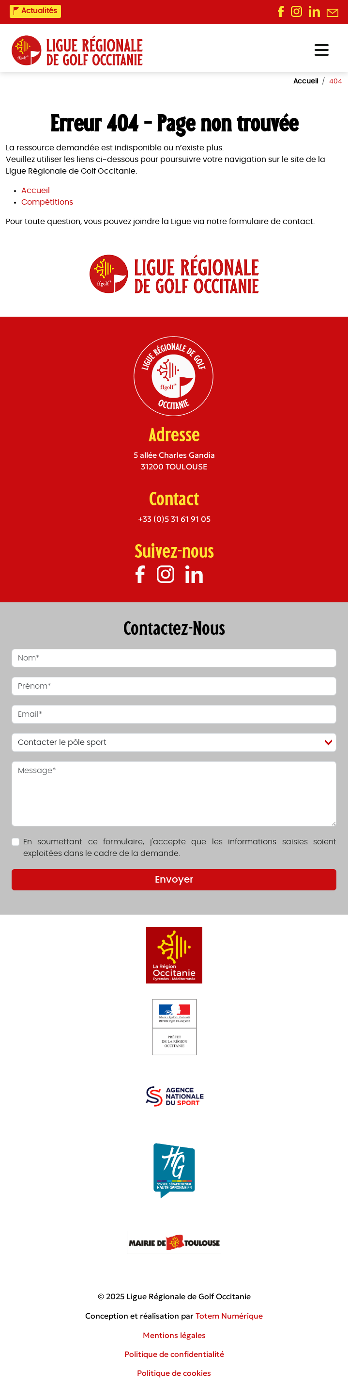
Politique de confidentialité (174, 1354)
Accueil (35, 190)
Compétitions (47, 202)
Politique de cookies (174, 1373)
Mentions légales (174, 1335)
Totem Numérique (229, 1316)
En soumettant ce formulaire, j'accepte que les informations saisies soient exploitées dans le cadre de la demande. (179, 847)
